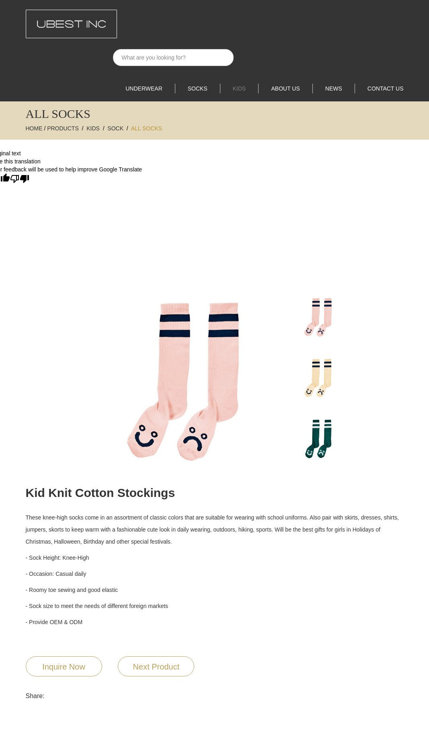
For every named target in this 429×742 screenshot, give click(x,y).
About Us (285, 88)
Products (63, 128)
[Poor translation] (19, 179)
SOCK (115, 128)
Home (34, 128)
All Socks (146, 128)
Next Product (156, 666)
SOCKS (197, 88)
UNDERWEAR (143, 88)
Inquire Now (63, 666)
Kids (239, 88)
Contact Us (385, 88)
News (333, 88)
